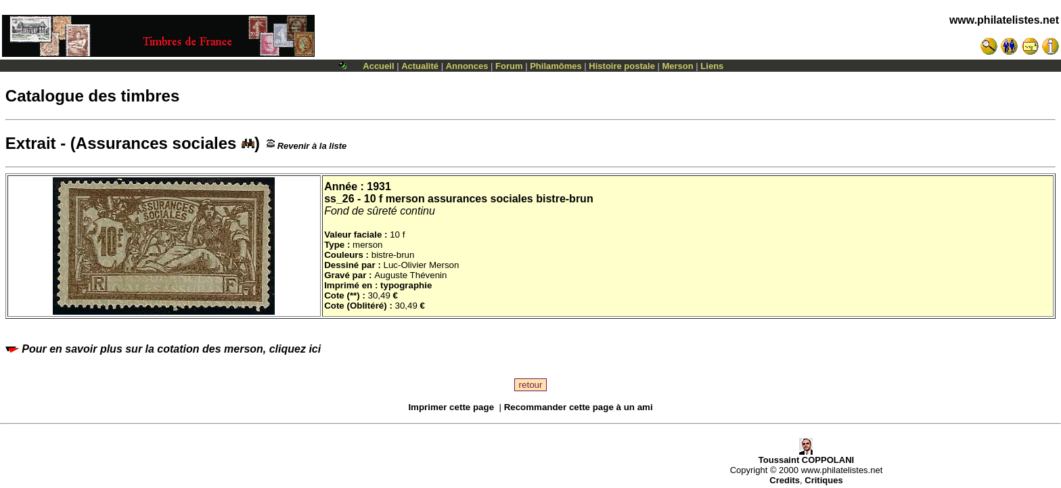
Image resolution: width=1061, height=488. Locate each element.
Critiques (823, 480)
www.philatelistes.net (1004, 20)
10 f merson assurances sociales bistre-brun (478, 198)
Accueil (378, 66)
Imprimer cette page (451, 407)
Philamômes (556, 66)
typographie (406, 285)
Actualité (419, 66)
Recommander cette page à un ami (578, 407)
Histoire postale (622, 66)
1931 (379, 186)
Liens (711, 66)
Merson (678, 66)
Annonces (467, 66)
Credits (784, 480)
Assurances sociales (165, 143)
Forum (508, 66)
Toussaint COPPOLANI (806, 456)
